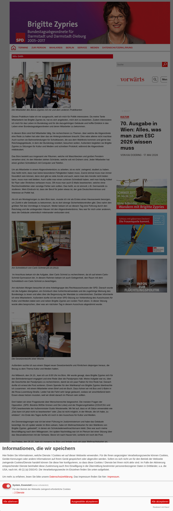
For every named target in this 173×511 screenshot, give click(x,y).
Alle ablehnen (10, 501)
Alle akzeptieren (160, 501)
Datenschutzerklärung (61, 476)
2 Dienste (18, 492)
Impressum (113, 476)
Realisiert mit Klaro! (161, 507)
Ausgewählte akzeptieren (84, 501)
